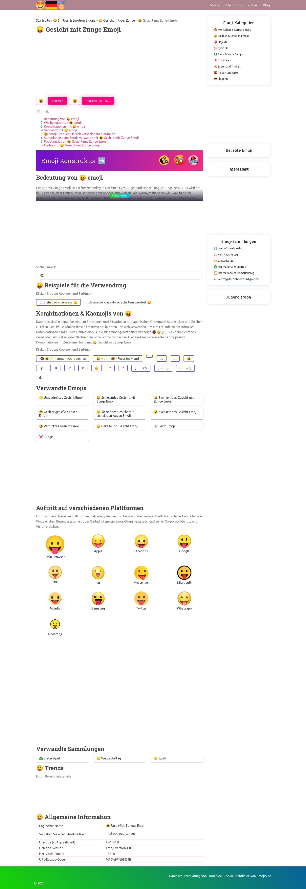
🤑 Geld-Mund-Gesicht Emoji (117, 426)
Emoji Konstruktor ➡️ (73, 160)
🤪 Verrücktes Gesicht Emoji (59, 426)
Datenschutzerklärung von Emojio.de (195, 876)
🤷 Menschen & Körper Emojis (232, 29)
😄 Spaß (160, 758)
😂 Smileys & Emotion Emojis (74, 20)
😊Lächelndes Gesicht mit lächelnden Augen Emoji (115, 413)
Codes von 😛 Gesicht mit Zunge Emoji (72, 145)
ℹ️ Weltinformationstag (228, 248)
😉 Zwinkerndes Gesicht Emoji (175, 412)
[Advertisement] (119, 65)
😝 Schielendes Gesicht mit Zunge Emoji (116, 399)
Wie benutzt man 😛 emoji (63, 122)
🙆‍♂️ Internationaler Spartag (230, 266)
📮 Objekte (221, 42)
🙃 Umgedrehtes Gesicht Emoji (61, 397)
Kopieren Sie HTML (98, 100)
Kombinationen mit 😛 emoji (64, 126)
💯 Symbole (221, 48)
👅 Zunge (46, 437)
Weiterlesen (119, 195)
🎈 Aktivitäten (222, 60)
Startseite (43, 20)
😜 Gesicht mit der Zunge (116, 20)
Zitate (252, 5)
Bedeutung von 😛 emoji (61, 119)
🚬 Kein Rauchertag (226, 254)
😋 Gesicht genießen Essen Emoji (58, 413)
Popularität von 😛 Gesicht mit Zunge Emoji (75, 141)
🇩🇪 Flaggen (221, 78)
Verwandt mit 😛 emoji (60, 130)
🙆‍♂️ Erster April (49, 758)
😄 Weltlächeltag (109, 758)
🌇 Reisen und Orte (226, 72)
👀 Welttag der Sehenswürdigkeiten (236, 279)
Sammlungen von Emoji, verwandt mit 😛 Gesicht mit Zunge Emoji (91, 137)
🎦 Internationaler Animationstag (234, 273)
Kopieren (57, 100)
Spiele (214, 5)
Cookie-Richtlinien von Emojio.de (247, 876)
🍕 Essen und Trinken (227, 66)
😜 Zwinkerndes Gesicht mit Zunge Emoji (174, 399)
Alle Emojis (233, 5)
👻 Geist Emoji (164, 426)
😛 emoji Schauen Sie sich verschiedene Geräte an (79, 134)
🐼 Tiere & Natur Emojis (228, 54)
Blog (266, 5)
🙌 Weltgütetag (223, 260)
